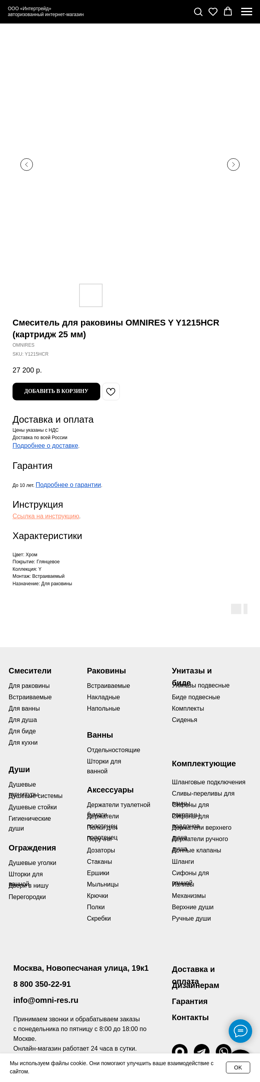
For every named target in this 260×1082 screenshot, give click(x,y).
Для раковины (29, 685)
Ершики (98, 873)
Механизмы (189, 895)
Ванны (100, 735)
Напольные (103, 708)
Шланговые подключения (209, 782)
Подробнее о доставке (45, 445)
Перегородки (27, 897)
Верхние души (193, 907)
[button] (198, 11)
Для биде (22, 731)
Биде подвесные (196, 697)
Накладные (103, 697)
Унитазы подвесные (200, 685)
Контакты (190, 1017)
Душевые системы (36, 796)
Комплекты (188, 708)
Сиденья (184, 720)
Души (19, 769)
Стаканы (99, 861)
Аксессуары (110, 789)
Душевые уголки (32, 862)
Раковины (106, 670)
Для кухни (23, 742)
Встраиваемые (108, 685)
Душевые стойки (33, 807)
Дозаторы (101, 850)
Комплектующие (204, 763)
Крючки (97, 895)
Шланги (183, 861)
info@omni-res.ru (45, 1000)
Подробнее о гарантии (68, 484)
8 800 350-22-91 (42, 984)
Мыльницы (103, 884)
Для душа (23, 720)
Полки (96, 907)
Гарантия (190, 1001)
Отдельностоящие (113, 750)
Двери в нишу (29, 885)
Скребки (99, 918)
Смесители (30, 670)
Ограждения (32, 847)
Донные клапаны (196, 850)
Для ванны (24, 708)
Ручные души (191, 918)
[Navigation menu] (246, 12)
